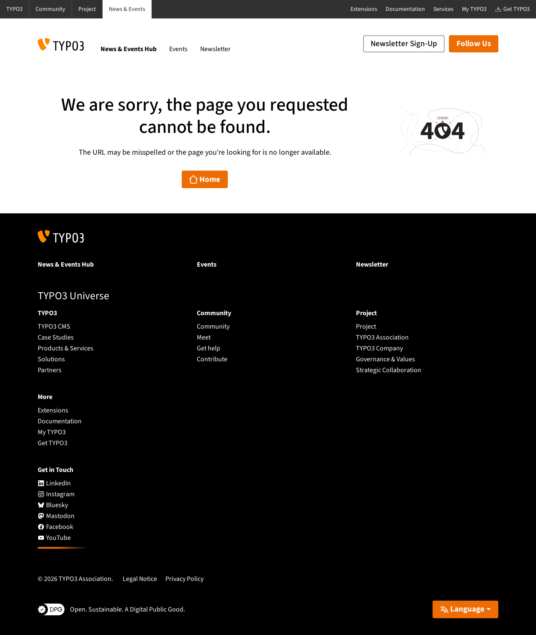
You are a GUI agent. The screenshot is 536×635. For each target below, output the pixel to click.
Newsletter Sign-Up (404, 43)
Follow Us (473, 43)
